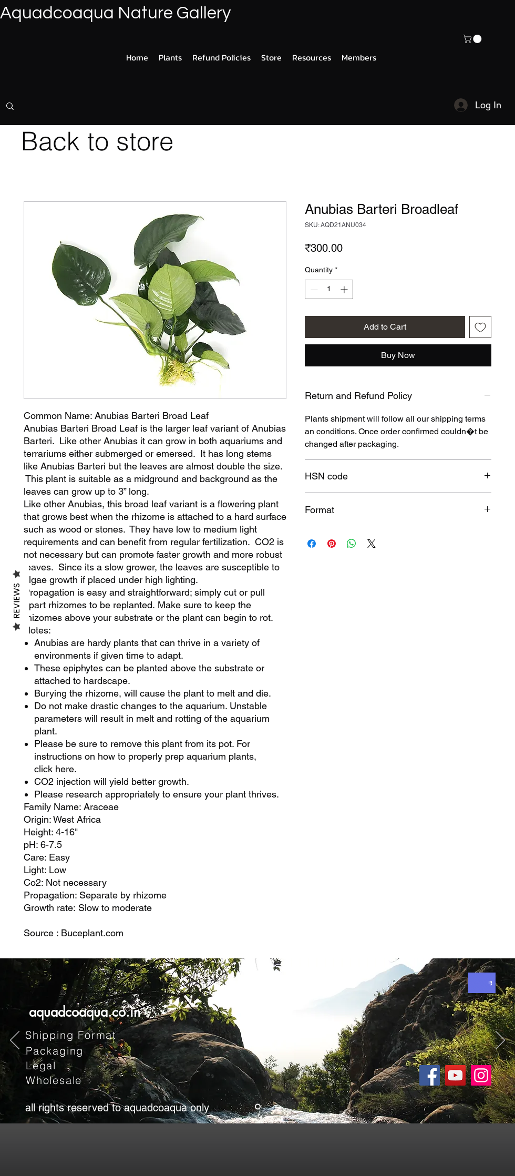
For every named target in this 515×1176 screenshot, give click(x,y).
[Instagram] (481, 1075)
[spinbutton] (329, 289)
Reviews (17, 600)
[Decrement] (313, 289)
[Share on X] (371, 543)
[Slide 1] (258, 1107)
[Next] (500, 1041)
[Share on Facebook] (311, 543)
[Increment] (345, 289)
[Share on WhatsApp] (351, 543)
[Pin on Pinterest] (331, 543)
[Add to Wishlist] (480, 327)
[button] (473, 39)
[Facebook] (429, 1075)
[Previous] (14, 1041)
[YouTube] (455, 1075)
